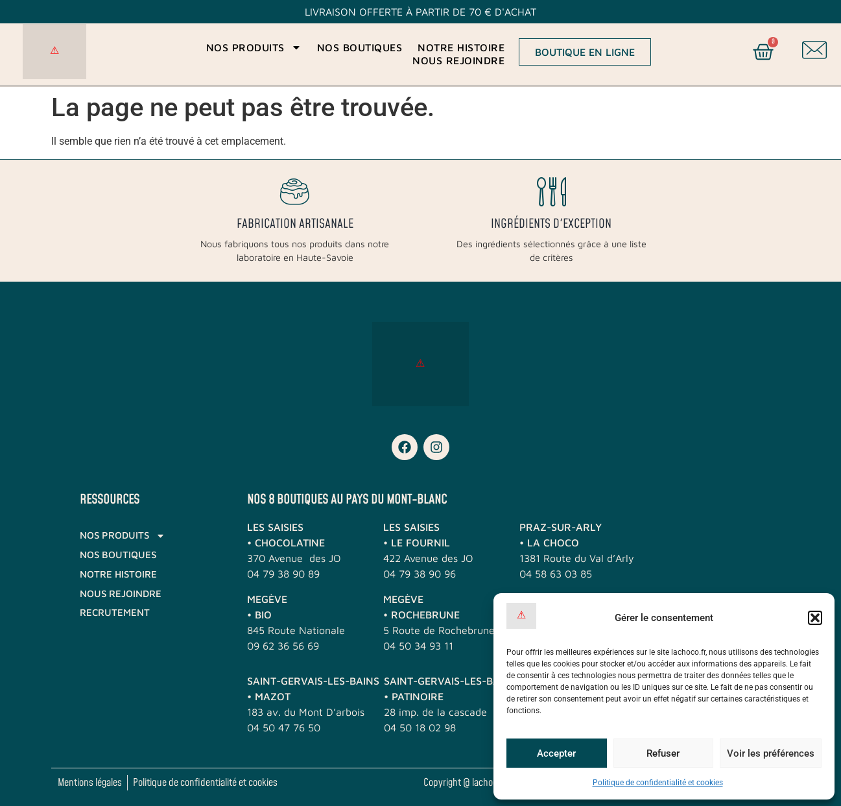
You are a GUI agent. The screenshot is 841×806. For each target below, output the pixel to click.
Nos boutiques (360, 47)
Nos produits (254, 47)
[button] (815, 617)
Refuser (663, 753)
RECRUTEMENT (115, 612)
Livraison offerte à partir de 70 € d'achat (420, 12)
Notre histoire (461, 47)
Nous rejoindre (458, 60)
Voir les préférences (770, 753)
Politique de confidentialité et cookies (658, 782)
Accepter (556, 753)
